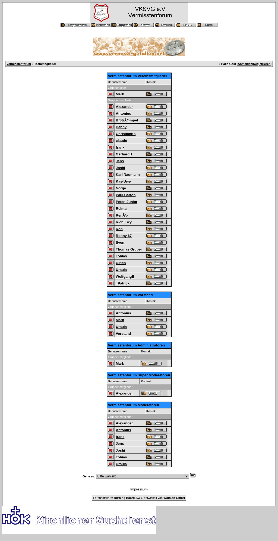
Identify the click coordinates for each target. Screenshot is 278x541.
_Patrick (123, 283)
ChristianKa (126, 134)
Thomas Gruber (129, 249)
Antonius (123, 113)
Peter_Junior (126, 202)
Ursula (121, 270)
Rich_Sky (124, 222)
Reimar (122, 209)
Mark (120, 94)
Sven (120, 242)
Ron (119, 229)
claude (121, 141)
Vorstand (123, 334)
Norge (121, 188)
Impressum (139, 489)
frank (120, 147)
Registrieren (261, 63)
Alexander (124, 107)
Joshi (120, 168)
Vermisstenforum (19, 63)
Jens (120, 161)
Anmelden (245, 63)
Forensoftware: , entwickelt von (139, 497)
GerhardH (124, 154)
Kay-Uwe (123, 181)
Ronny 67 (124, 236)
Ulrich (121, 263)
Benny (121, 127)
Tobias (121, 256)
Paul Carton (126, 195)
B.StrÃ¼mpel (127, 120)
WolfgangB (125, 276)
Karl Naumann (128, 175)
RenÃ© (122, 215)
